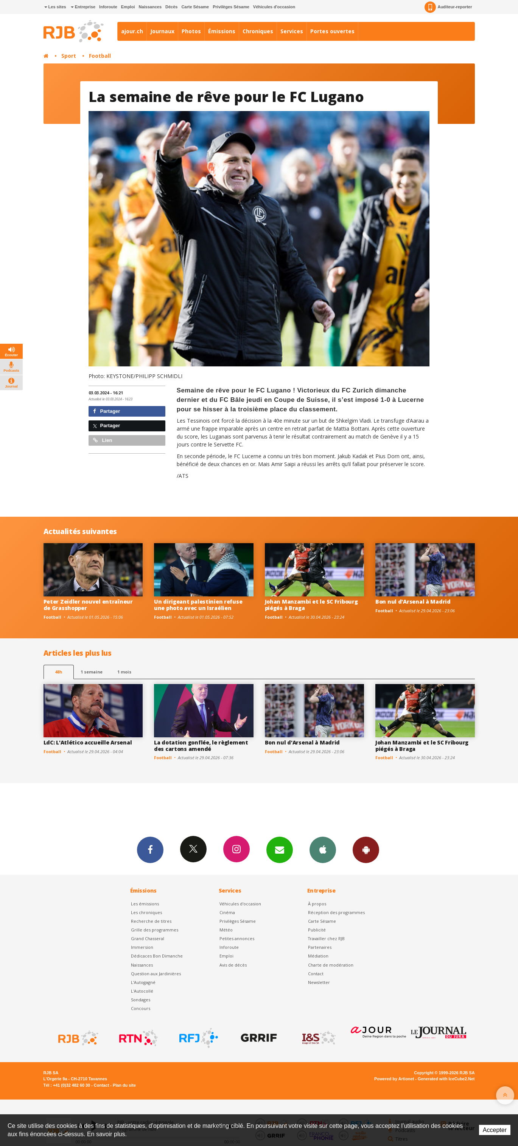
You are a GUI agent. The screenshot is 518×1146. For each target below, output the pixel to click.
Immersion (142, 947)
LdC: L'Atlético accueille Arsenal (88, 742)
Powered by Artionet (394, 1078)
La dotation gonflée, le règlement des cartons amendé (201, 745)
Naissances (150, 7)
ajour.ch (132, 31)
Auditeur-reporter (448, 7)
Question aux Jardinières (156, 973)
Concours (140, 1008)
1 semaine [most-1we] (92, 672)
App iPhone (323, 849)
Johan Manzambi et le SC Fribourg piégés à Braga (311, 605)
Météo (226, 929)
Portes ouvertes (332, 31)
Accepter (495, 1130)
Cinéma (227, 912)
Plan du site (124, 1085)
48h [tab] (58, 672)
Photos (191, 31)
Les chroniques (146, 912)
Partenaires (319, 947)
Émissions (221, 31)
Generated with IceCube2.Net (446, 1078)
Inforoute (108, 7)
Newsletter (319, 982)
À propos (317, 903)
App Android (366, 849)
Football (100, 55)
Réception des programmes (336, 912)
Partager (106, 411)
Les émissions (145, 903)
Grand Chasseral (147, 938)
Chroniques (258, 31)
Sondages (140, 999)
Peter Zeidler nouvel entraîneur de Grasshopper (88, 605)
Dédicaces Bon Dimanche (157, 955)
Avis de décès (233, 964)
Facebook (150, 849)
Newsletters (279, 849)
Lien (102, 440)
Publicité (317, 929)
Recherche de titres (151, 921)
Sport (68, 55)
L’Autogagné (143, 982)
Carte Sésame (195, 7)
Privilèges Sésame (231, 7)
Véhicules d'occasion (274, 7)
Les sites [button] (55, 7)
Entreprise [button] (83, 7)
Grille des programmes (154, 929)
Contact (316, 973)
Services (291, 31)
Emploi (128, 7)
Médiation (318, 955)
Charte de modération (330, 964)
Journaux (162, 31)
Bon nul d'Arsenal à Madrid (413, 601)
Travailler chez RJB (326, 938)
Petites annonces (236, 938)
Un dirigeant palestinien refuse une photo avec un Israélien (198, 605)
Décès (171, 7)
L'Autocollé (142, 990)
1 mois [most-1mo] (124, 672)
